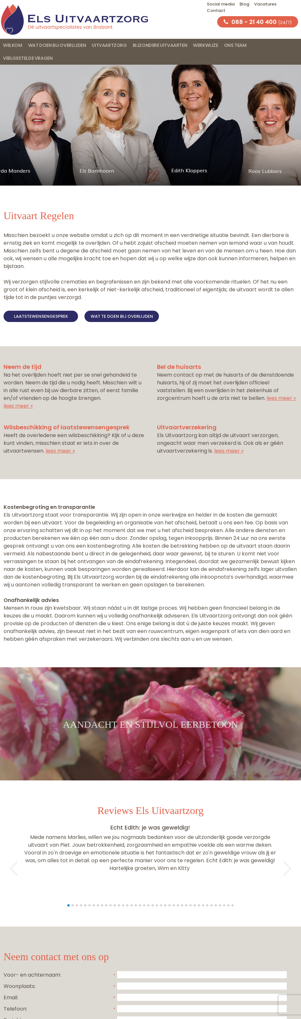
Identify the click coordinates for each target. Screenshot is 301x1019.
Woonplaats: (20, 986)
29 (186, 905)
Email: (11, 997)
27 (178, 905)
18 (140, 905)
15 (127, 905)
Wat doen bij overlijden (57, 45)
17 (136, 905)
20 (148, 905)
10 (106, 905)
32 (199, 905)
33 (203, 905)
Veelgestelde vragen (27, 58)
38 (224, 905)
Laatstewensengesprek (41, 316)
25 (169, 905)
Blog (244, 4)
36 (216, 905)
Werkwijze (205, 45)
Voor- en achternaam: (32, 975)
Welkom (12, 45)
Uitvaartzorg (109, 45)
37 (220, 905)
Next (290, 868)
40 (232, 905)
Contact (216, 10)
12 (115, 905)
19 (144, 905)
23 (161, 905)
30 (190, 905)
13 (119, 905)
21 (152, 905)
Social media (221, 4)
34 (207, 905)
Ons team (235, 45)
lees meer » (18, 406)
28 (182, 905)
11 (110, 905)
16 (131, 905)
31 (195, 905)
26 (174, 905)
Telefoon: (15, 1009)
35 (211, 905)
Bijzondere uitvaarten (160, 45)
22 (157, 905)
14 (123, 905)
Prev (10, 868)
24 (165, 905)
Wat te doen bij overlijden (122, 316)
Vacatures (265, 4)
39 (228, 905)
